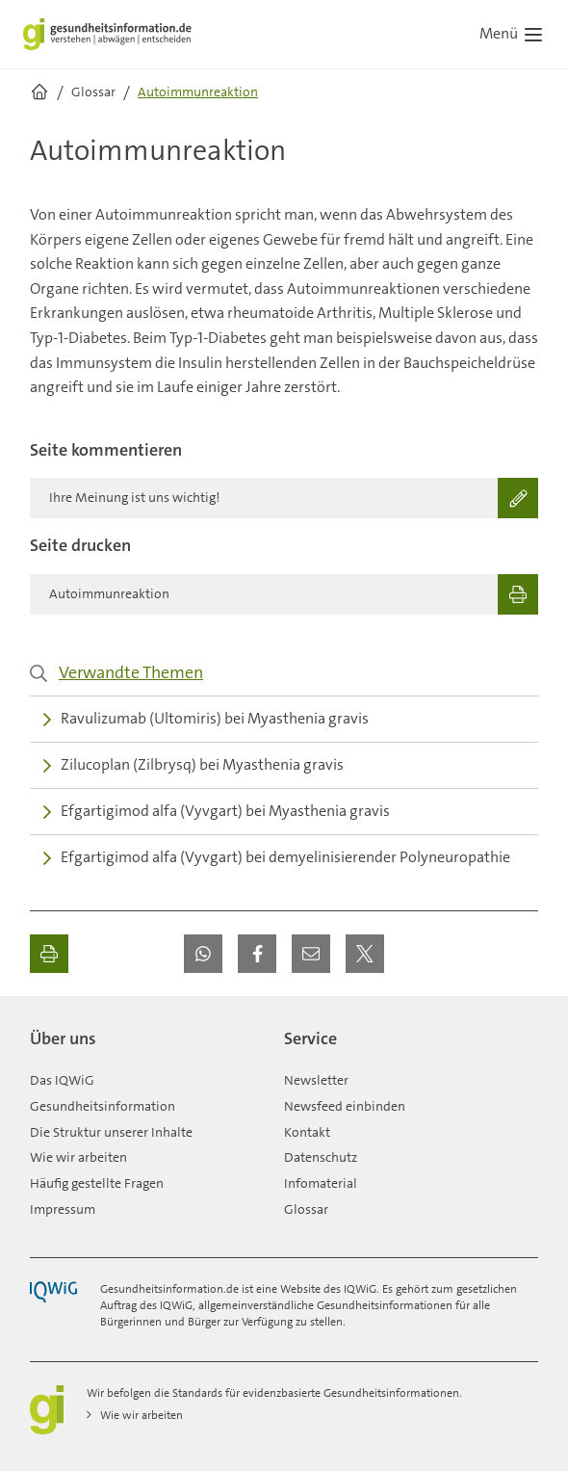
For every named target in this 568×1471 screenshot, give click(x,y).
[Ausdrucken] (49, 953)
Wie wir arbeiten (78, 1157)
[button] (203, 953)
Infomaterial (320, 1183)
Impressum (62, 1209)
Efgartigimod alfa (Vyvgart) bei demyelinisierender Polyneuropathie (276, 857)
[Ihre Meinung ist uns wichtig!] (284, 498)
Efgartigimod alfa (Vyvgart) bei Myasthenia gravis (216, 811)
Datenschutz (320, 1157)
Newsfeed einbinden (344, 1106)
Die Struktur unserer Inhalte (111, 1132)
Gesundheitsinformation (102, 1106)
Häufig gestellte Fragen (97, 1183)
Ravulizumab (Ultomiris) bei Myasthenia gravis (206, 718)
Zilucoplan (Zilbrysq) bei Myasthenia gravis (193, 764)
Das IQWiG (62, 1080)
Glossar (306, 1209)
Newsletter (316, 1080)
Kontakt (307, 1132)
